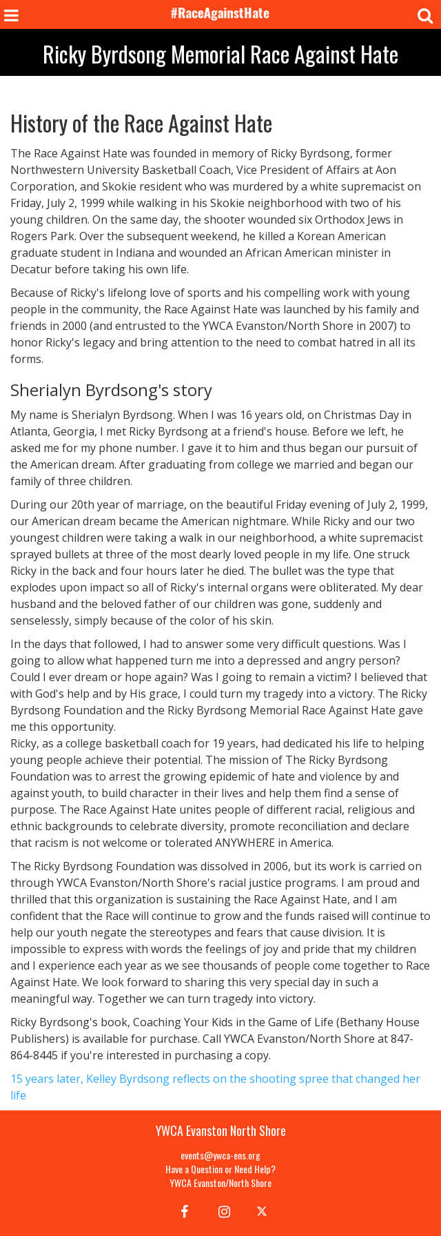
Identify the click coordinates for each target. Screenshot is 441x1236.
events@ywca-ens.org (220, 1155)
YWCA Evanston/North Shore (220, 1182)
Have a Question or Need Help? (220, 1168)
